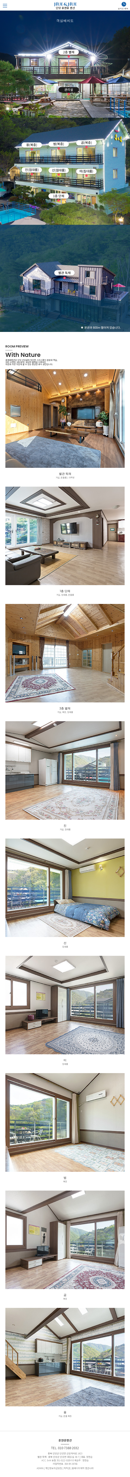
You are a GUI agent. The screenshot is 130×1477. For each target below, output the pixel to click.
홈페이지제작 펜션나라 (83, 1468)
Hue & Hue (65, 6)
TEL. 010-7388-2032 (65, 1448)
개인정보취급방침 (53, 1468)
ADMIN (40, 1468)
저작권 (67, 1468)
